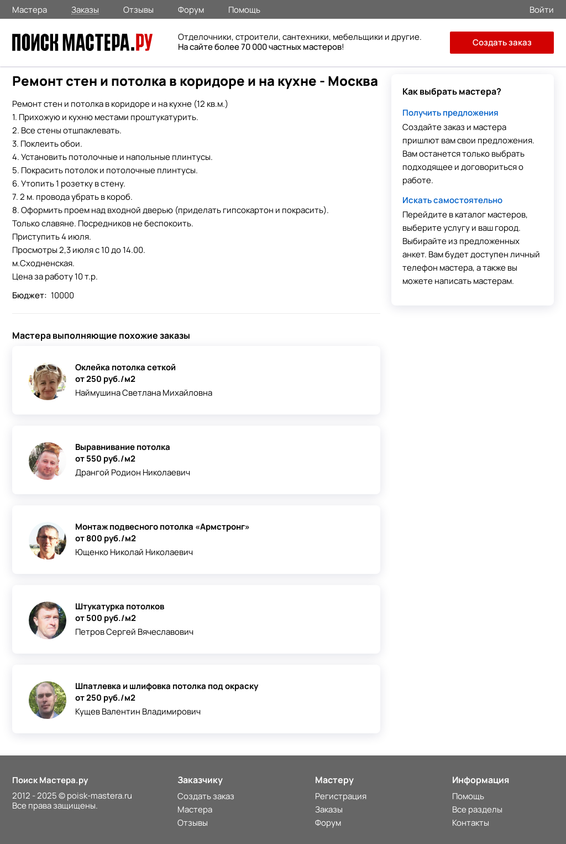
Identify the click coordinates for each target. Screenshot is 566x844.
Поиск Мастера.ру (50, 780)
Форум (191, 9)
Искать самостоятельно (452, 200)
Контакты (470, 823)
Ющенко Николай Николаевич (134, 552)
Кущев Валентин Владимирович (138, 711)
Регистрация (340, 796)
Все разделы (477, 809)
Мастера (29, 9)
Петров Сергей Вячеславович (134, 632)
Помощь (244, 9)
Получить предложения (450, 112)
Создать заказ (502, 42)
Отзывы (138, 9)
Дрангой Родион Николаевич (132, 472)
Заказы (85, 9)
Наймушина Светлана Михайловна (143, 392)
